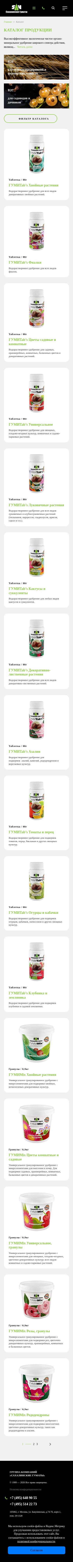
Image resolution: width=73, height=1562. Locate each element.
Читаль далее (25, 46)
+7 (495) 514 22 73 (23, 1504)
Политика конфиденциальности (25, 1489)
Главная (8, 21)
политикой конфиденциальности (36, 1541)
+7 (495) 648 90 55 (23, 1498)
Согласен (36, 1550)
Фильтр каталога (34, 118)
